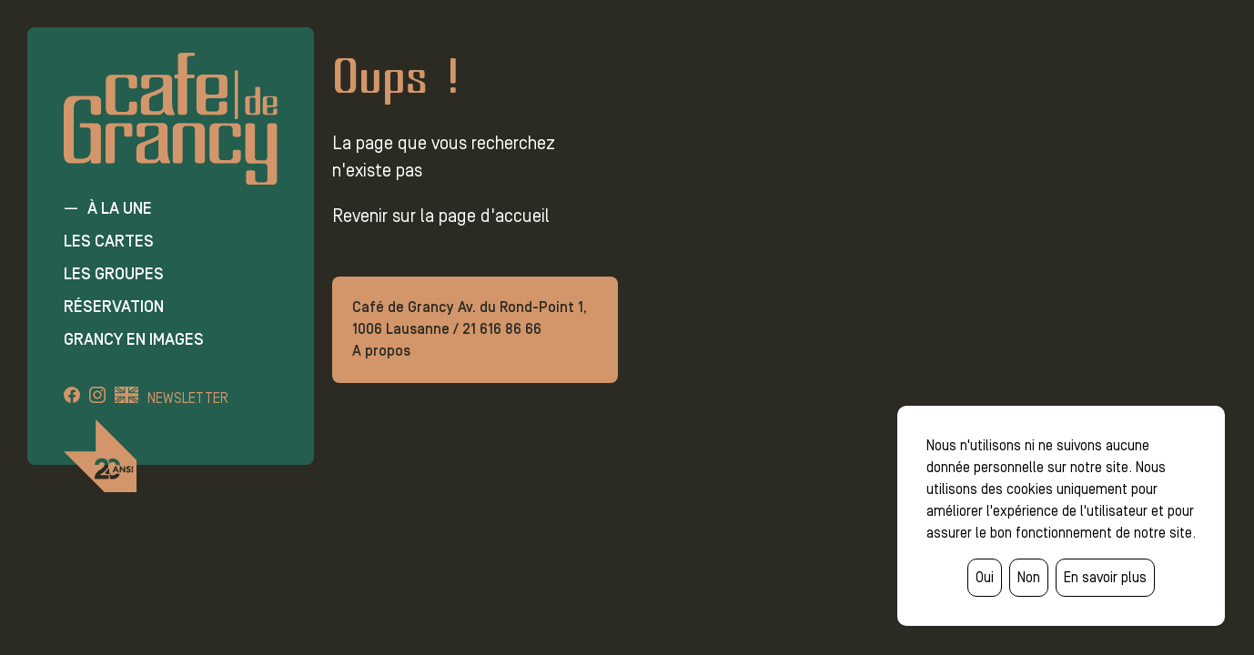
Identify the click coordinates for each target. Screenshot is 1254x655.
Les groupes (114, 274)
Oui (985, 577)
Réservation (114, 307)
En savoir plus (1105, 577)
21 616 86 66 (501, 329)
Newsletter (187, 398)
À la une (119, 208)
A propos (381, 350)
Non (1028, 577)
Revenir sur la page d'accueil (441, 216)
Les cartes (109, 241)
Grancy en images (134, 339)
